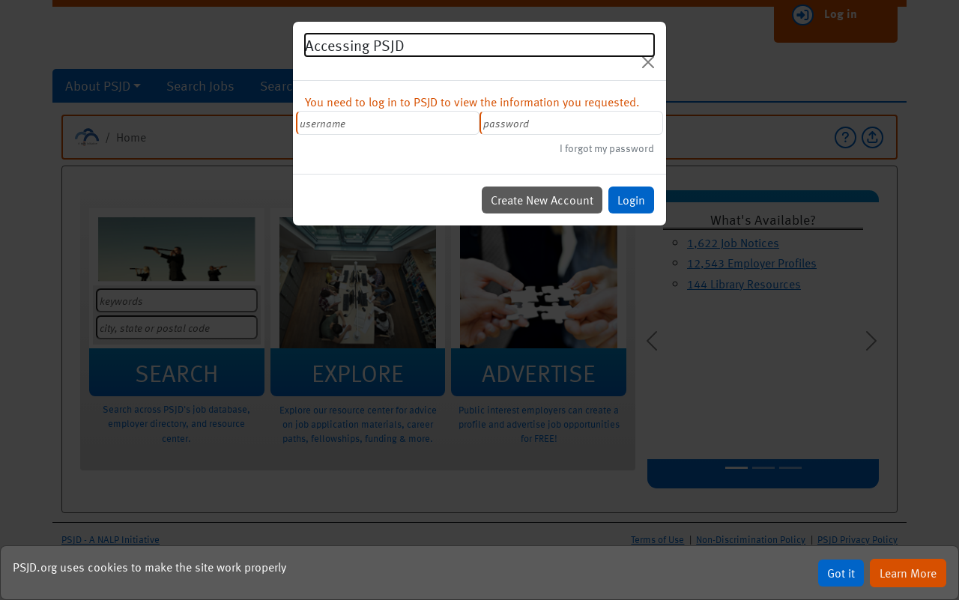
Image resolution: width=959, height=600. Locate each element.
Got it (845, 572)
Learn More (913, 572)
